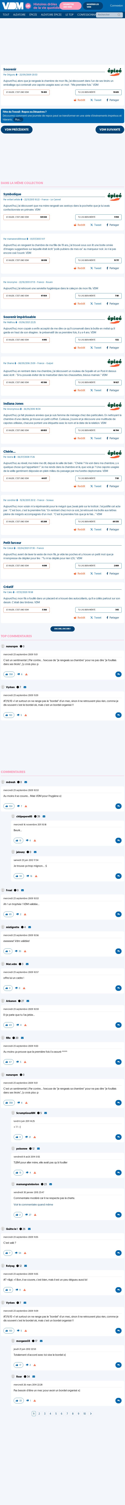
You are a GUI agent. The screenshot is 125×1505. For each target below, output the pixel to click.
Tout (6, 15)
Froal (9, 890)
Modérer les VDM (93, 6)
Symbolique (12, 194)
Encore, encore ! (62, 629)
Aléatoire (19, 15)
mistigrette (13, 927)
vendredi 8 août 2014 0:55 (27, 1157)
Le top (69, 15)
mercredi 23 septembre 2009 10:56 (21, 935)
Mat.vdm (11, 964)
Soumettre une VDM (68, 6)
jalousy (20, 852)
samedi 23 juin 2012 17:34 (26, 860)
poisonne (22, 1149)
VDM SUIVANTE (109, 129)
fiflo (8, 1038)
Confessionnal (87, 15)
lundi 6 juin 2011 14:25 (24, 1121)
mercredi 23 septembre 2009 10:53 (21, 790)
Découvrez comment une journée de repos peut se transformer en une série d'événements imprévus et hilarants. (62, 116)
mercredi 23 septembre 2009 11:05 (20, 1237)
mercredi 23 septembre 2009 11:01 (20, 654)
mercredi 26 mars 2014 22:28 (28, 1385)
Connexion (116, 6)
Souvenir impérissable (19, 317)
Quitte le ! (12, 1229)
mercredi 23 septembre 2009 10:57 (21, 972)
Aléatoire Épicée (51, 15)
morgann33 (23, 1341)
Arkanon (11, 1001)
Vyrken (10, 687)
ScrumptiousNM (26, 1113)
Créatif (8, 587)
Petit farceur (12, 543)
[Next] (91, 1414)
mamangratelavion (28, 1184)
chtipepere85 (24, 816)
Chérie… (9, 451)
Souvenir (9, 69)
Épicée (33, 15)
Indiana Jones (13, 404)
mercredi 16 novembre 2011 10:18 (30, 825)
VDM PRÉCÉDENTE (17, 129)
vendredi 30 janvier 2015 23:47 (29, 1192)
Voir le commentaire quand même (33, 1205)
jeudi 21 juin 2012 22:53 (25, 1349)
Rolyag (10, 1266)
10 (84, 1414)
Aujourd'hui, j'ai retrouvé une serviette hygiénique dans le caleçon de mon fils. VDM (50, 288)
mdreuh (11, 782)
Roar (19, 1377)
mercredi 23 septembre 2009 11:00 (20, 1046)
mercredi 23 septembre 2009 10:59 (21, 1009)
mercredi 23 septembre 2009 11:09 (20, 695)
